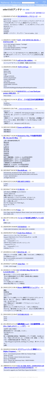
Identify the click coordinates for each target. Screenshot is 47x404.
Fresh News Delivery (24, 233)
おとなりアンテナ (30, 13)
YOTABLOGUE (23, 314)
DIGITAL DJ (22, 252)
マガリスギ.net (22, 67)
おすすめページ (40, 13)
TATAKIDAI (22, 227)
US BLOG (21, 189)
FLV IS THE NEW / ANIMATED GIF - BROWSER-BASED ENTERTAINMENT (23, 366)
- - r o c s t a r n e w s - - (25, 108)
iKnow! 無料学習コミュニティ (28, 287)
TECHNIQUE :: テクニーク (27, 16)
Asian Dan (21, 264)
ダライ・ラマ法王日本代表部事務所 (30, 99)
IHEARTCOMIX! (23, 181)
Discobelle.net (22, 170)
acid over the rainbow (25, 60)
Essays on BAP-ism (24, 127)
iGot (19, 210)
